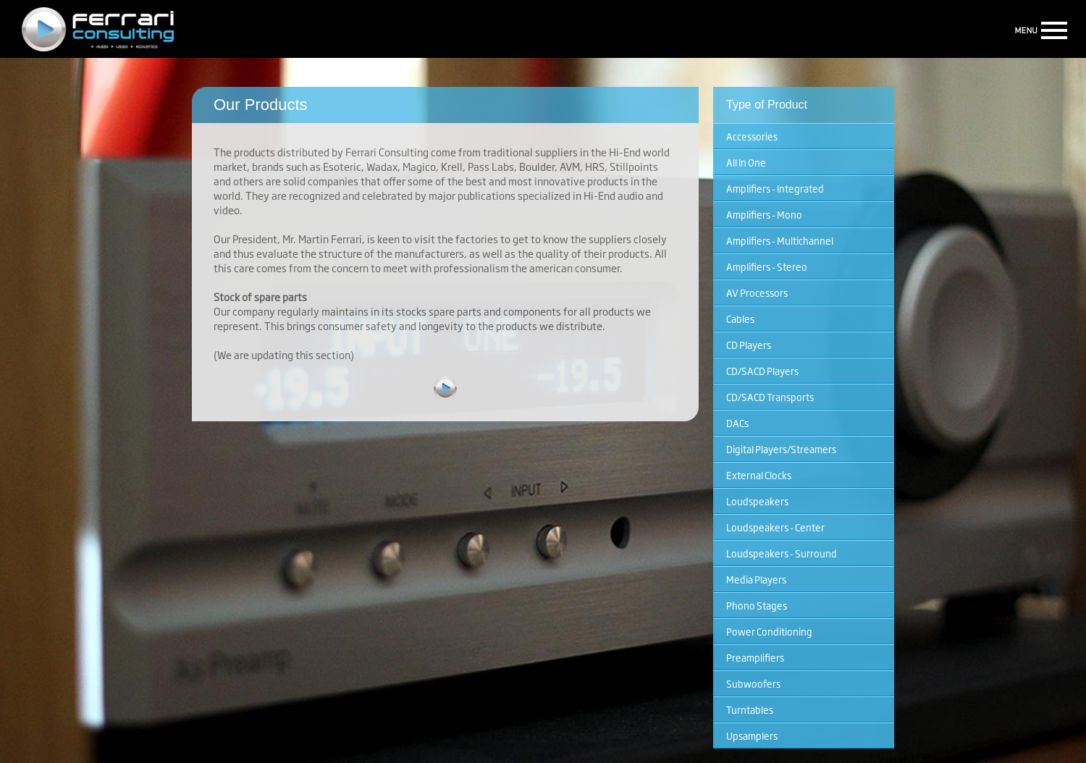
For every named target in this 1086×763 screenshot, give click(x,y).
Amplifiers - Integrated (775, 188)
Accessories (752, 136)
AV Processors (757, 292)
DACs (737, 423)
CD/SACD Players (762, 370)
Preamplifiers (755, 657)
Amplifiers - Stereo (766, 266)
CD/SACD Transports (770, 396)
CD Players (748, 344)
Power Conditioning (769, 631)
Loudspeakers (757, 501)
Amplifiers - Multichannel (779, 240)
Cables (740, 318)
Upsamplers (752, 735)
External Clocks (758, 475)
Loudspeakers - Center (775, 527)
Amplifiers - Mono (764, 214)
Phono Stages (756, 605)
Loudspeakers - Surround (781, 553)
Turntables (749, 709)
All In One (746, 162)
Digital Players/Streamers (781, 449)
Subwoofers (753, 683)
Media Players (756, 579)
